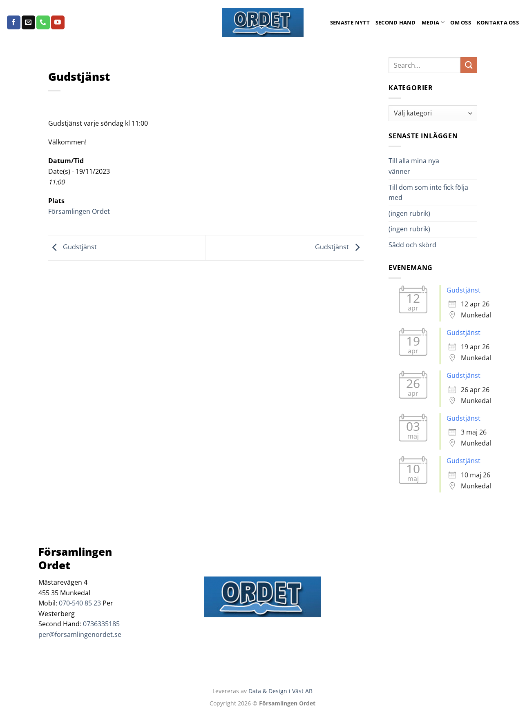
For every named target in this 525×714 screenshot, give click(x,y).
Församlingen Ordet (79, 211)
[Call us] (43, 22)
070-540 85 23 (80, 603)
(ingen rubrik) (409, 213)
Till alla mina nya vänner (414, 166)
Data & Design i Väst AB (280, 691)
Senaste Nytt (350, 22)
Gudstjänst (72, 247)
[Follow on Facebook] (13, 22)
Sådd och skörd (412, 244)
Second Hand (395, 22)
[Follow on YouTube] (58, 22)
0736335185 (101, 623)
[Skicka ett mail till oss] (28, 22)
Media (433, 22)
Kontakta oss (498, 22)
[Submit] (468, 65)
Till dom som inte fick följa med (428, 192)
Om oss (460, 22)
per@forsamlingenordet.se (79, 634)
